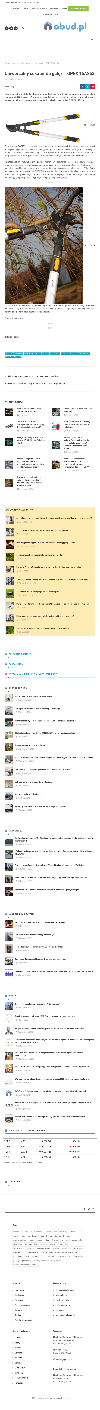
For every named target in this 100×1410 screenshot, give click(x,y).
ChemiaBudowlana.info (78, 9)
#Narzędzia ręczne (70, 353)
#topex (46, 353)
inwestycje (63, 1244)
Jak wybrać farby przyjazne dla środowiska (33, 782)
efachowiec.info (62, 1300)
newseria (71, 1248)
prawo (15, 1236)
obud (81, 1240)
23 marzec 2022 (24, 963)
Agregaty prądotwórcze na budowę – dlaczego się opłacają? (41, 806)
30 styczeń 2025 (26, 522)
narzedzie (52, 1244)
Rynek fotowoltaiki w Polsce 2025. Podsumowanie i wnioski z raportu (45, 1016)
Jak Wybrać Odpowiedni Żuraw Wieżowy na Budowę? (37, 709)
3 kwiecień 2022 (24, 975)
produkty (63, 1232)
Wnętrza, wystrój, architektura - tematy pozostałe (31, 1248)
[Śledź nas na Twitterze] (11, 28)
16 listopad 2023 (24, 786)
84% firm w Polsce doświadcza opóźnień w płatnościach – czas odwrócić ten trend (50, 1091)
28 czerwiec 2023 (25, 810)
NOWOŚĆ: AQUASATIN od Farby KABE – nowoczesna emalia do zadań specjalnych (77, 424)
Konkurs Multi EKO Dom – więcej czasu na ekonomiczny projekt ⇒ (35, 383)
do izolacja (62, 1256)
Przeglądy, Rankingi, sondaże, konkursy (31, 674)
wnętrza (74, 1240)
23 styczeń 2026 (26, 595)
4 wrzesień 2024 (24, 773)
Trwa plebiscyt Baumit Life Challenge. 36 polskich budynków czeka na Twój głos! (50, 865)
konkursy (43, 1244)
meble (26, 1256)
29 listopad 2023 (24, 724)
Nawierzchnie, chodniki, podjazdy (26, 1265)
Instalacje (19, 1373)
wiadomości (18, 1232)
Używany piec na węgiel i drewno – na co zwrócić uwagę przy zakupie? (46, 543)
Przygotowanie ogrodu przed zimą (30, 745)
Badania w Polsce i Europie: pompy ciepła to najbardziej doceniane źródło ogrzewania (52, 1067)
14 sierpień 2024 (26, 559)
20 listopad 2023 (24, 950)
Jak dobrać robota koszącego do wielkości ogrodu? (39, 592)
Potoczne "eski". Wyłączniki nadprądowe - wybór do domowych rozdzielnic (48, 567)
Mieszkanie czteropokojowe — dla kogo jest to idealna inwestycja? (45, 616)
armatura (35, 1256)
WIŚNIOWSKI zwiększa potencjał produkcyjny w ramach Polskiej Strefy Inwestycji (50, 1116)
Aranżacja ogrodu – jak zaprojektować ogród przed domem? (42, 628)
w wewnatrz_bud (31, 1244)
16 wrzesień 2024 (26, 546)
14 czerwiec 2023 (25, 938)
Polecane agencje (18, 654)
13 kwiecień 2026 (26, 431)
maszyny (32, 1240)
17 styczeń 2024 (24, 798)
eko (67, 1240)
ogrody (61, 1236)
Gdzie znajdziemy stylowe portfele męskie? (34, 696)
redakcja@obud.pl (50, 14)
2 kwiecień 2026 (26, 447)
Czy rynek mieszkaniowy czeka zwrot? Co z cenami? (37, 1004)
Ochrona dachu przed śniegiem (28, 794)
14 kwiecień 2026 (73, 415)
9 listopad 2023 (24, 737)
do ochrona (17, 1256)
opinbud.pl (59, 1310)
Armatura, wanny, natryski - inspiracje (63, 1252)
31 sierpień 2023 (24, 1109)
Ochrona (18, 1353)
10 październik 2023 (27, 583)
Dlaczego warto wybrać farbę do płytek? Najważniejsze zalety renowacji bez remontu (52, 604)
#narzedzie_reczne (32, 353)
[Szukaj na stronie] (22, 28)
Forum (64, 9)
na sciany (56, 1248)
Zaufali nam (14, 664)
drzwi (48, 1240)
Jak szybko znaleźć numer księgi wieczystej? (34, 935)
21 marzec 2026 (26, 607)
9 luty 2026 (23, 534)
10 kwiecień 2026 (73, 431)
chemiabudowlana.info (65, 1290)
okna (56, 1232)
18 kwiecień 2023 (25, 1046)
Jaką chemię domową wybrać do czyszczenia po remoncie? (42, 530)
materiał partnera (19, 1240)
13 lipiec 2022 (23, 926)
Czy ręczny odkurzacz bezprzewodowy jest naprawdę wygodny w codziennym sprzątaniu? (54, 757)
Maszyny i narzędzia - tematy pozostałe (48, 1261)
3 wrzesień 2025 (24, 1120)
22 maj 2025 (24, 632)
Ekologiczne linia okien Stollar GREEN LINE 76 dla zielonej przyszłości (45, 733)
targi (61, 1240)
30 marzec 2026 (26, 489)
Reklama (16, 9)
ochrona (43, 1252)
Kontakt (25, 9)
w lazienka (51, 1256)
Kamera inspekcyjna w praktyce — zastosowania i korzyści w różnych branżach (49, 721)
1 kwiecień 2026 (72, 471)
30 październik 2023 (26, 761)
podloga (16, 1261)
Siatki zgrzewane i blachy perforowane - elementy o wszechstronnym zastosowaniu (52, 579)
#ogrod (8, 353)
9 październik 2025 (25, 1032)
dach (64, 1248)
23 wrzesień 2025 (25, 1070)
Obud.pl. (41, 1398)
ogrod (42, 1256)
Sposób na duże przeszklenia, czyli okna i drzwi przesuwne (40, 959)
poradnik (53, 1236)
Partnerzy (19, 1300)
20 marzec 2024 (24, 712)
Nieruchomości (21, 1378)
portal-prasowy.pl (62, 1305)
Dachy (17, 1343)
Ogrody (18, 1363)
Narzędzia (19, 1383)
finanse (55, 1240)
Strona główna (11, 63)
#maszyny (18, 353)
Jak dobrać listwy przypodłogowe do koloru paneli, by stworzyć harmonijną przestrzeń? (54, 518)
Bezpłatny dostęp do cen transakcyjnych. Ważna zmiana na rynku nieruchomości (49, 1028)
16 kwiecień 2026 (26, 415)
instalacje (72, 1232)
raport (70, 1256)
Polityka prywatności (39, 9)
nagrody (44, 1236)
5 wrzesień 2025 (24, 1008)
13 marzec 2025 (24, 700)
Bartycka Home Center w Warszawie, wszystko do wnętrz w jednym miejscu (47, 890)
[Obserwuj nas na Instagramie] (16, 28)
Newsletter (54, 9)
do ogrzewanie (32, 1252)
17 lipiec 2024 (24, 620)
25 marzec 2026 (26, 571)
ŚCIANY (18, 1338)
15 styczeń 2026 (24, 1095)
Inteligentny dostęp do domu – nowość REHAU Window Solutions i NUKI (31, 440)
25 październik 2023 (26, 749)
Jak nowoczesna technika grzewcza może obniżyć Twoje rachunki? (44, 770)
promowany (26, 1261)
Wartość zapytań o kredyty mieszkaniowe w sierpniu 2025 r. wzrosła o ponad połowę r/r (52, 1079)
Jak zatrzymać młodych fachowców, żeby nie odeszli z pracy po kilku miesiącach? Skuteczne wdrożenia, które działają (76, 442)
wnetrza (49, 1232)
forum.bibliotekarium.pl (65, 1315)
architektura (17, 1244)
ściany (23, 1236)
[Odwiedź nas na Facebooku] (7, 28)
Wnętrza (18, 1358)
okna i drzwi (38, 1232)
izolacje (40, 1240)
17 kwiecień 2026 (25, 844)
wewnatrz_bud (18, 1252)
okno (81, 1232)
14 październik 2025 (26, 1059)
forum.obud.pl (61, 1295)
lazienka (78, 1256)
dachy (69, 1236)
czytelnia (28, 1232)
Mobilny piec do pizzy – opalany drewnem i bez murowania (40, 922)
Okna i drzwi (20, 1368)
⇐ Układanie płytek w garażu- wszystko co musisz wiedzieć (32, 376)
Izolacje (18, 1348)
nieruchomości (33, 1236)
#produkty (55, 353)
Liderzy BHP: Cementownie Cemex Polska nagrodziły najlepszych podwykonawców (51, 877)
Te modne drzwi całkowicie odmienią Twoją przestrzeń (39, 947)
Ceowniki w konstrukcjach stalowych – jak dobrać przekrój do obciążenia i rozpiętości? (30, 424)
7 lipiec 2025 (23, 1020)
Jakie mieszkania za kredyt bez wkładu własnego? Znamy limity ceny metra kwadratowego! (54, 971)
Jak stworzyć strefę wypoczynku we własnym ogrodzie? (40, 555)
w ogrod (80, 1248)
